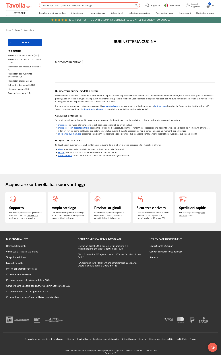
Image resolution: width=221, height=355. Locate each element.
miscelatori (63, 124)
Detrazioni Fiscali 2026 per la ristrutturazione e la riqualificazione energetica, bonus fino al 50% (103, 247)
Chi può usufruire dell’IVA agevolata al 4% (27, 291)
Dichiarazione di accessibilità (161, 339)
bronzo (100, 109)
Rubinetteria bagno (205, 13)
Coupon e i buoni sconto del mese (165, 251)
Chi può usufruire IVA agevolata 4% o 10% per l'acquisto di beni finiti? (109, 255)
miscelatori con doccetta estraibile (74, 127)
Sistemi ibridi (117, 13)
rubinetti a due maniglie (69, 133)
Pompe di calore (97, 13)
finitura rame (160, 106)
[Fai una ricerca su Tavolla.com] (89, 5)
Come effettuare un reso (18, 274)
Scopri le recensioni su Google (110, 19)
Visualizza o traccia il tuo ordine (22, 251)
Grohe (61, 152)
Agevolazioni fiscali (165, 13)
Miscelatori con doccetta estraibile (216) (24, 61)
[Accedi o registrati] (192, 5)
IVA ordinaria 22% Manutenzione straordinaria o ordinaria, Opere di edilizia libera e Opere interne (107, 264)
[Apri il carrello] (210, 6)
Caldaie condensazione (139, 13)
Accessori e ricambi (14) (19, 93)
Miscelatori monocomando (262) (23, 55)
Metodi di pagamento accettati (21, 268)
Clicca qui (193, 19)
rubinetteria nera (111, 106)
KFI (115, 353)
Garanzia (142, 339)
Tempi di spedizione (16, 257)
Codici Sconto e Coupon (161, 245)
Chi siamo (70, 339)
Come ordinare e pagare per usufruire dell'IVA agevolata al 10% (38, 285)
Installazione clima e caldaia (52, 13)
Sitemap (153, 257)
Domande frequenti (16, 245)
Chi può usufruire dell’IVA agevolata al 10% (28, 280)
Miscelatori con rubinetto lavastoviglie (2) (20, 75)
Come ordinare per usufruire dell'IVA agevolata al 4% (32, 297)
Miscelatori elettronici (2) (20, 80)
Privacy (193, 339)
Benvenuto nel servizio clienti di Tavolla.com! (44, 339)
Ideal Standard (65, 155)
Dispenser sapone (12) (18, 89)
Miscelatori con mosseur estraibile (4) (24, 68)
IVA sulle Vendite (14, 263)
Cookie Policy (182, 339)
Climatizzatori (77, 13)
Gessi (60, 149)
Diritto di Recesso (128, 339)
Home (8, 30)
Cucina (17, 30)
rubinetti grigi (88, 109)
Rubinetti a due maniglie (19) (21, 85)
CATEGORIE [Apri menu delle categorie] (20, 13)
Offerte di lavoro (83, 339)
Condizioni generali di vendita (106, 339)
